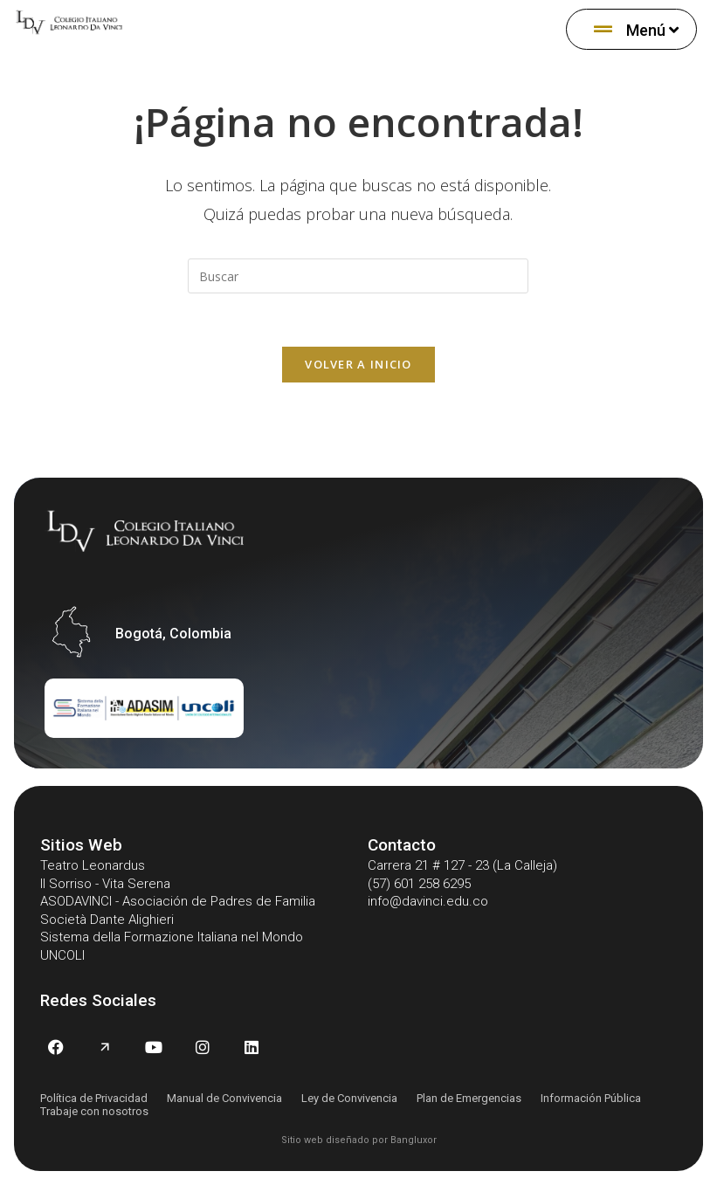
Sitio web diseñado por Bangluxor (359, 1140)
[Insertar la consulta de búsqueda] (358, 275)
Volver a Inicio (358, 364)
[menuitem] (631, 29)
